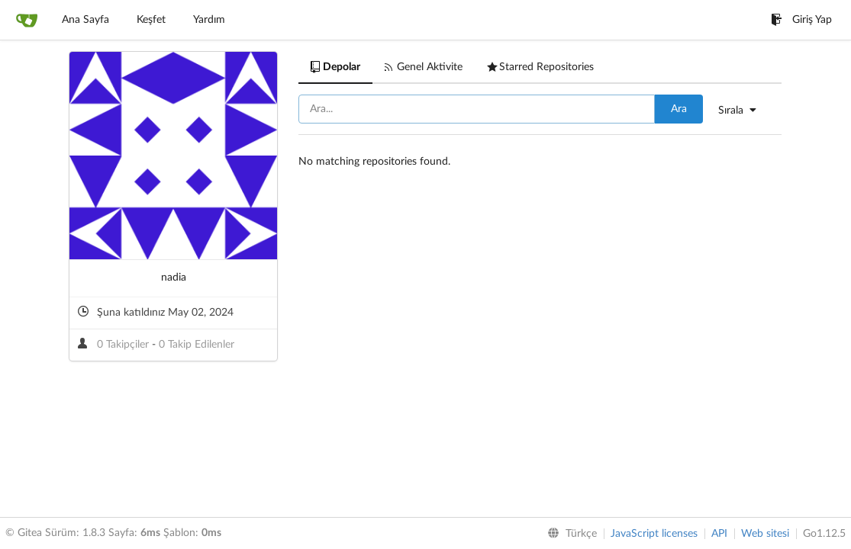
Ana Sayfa (85, 19)
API (719, 533)
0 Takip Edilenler (196, 344)
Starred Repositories (540, 67)
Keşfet (151, 19)
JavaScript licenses (654, 533)
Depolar (335, 67)
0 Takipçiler (124, 344)
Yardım (209, 19)
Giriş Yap (801, 20)
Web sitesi (765, 533)
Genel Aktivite (424, 67)
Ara (679, 109)
